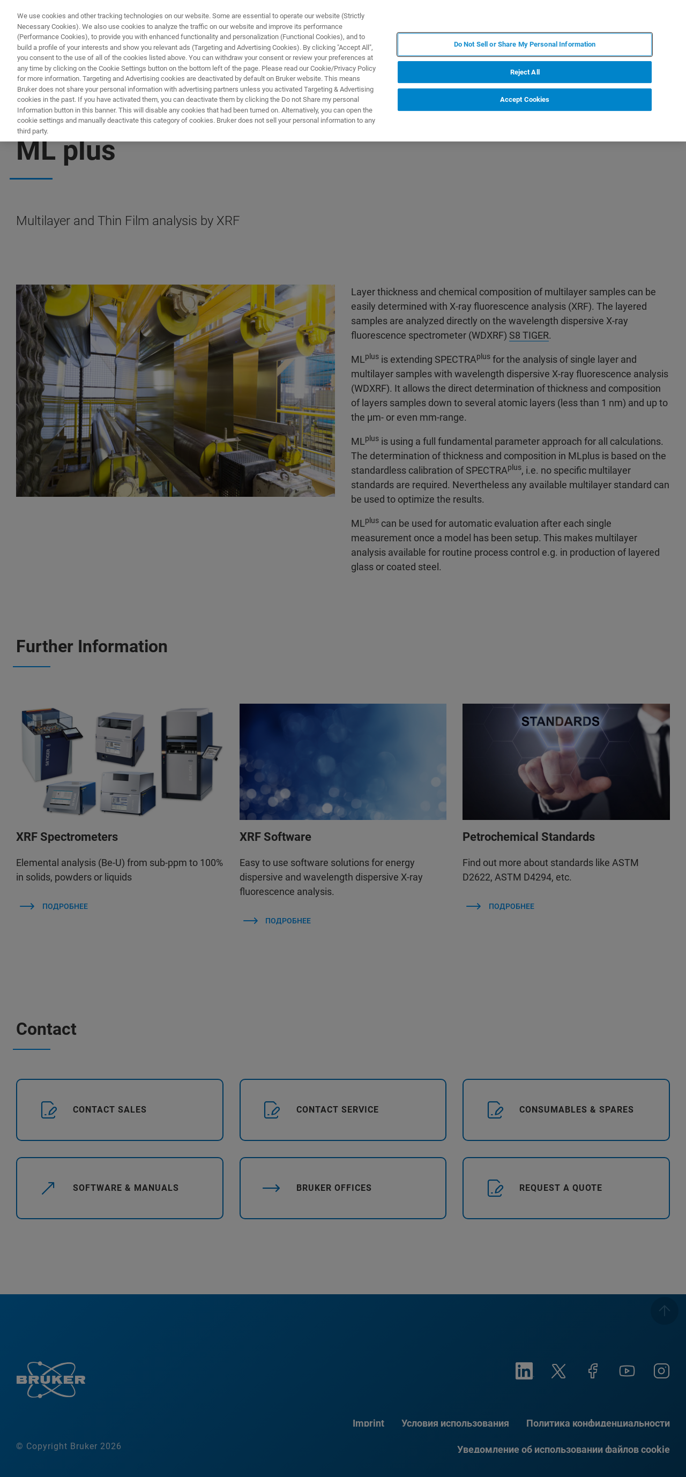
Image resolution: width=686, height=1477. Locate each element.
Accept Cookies (525, 99)
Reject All (525, 72)
